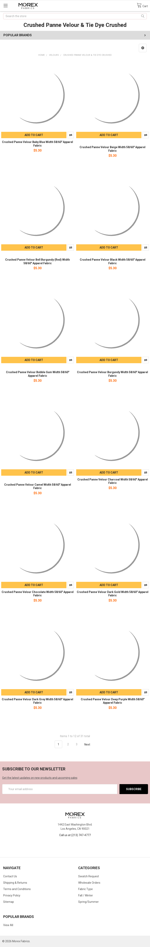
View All (8, 925)
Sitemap (8, 901)
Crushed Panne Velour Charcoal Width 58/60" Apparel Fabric (112, 481)
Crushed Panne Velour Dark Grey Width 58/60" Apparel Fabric (37, 701)
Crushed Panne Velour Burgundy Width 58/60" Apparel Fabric (112, 374)
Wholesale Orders (89, 882)
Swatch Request (88, 876)
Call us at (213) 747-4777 (75, 835)
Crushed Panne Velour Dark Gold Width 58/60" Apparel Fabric (112, 593)
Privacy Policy (11, 895)
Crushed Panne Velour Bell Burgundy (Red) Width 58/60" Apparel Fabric (37, 261)
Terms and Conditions (17, 889)
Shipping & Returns (15, 882)
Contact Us (10, 876)
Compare (70, 135)
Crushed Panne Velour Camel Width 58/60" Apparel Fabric (37, 486)
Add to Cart (34, 135)
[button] (143, 48)
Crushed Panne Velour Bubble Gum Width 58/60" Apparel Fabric (37, 374)
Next (89, 744)
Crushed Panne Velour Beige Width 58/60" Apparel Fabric (112, 149)
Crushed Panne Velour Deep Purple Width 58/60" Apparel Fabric (112, 701)
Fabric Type (85, 889)
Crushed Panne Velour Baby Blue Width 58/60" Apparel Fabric (37, 143)
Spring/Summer (88, 901)
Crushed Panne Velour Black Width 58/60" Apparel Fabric (112, 261)
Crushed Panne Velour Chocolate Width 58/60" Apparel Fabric (38, 593)
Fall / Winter (85, 895)
